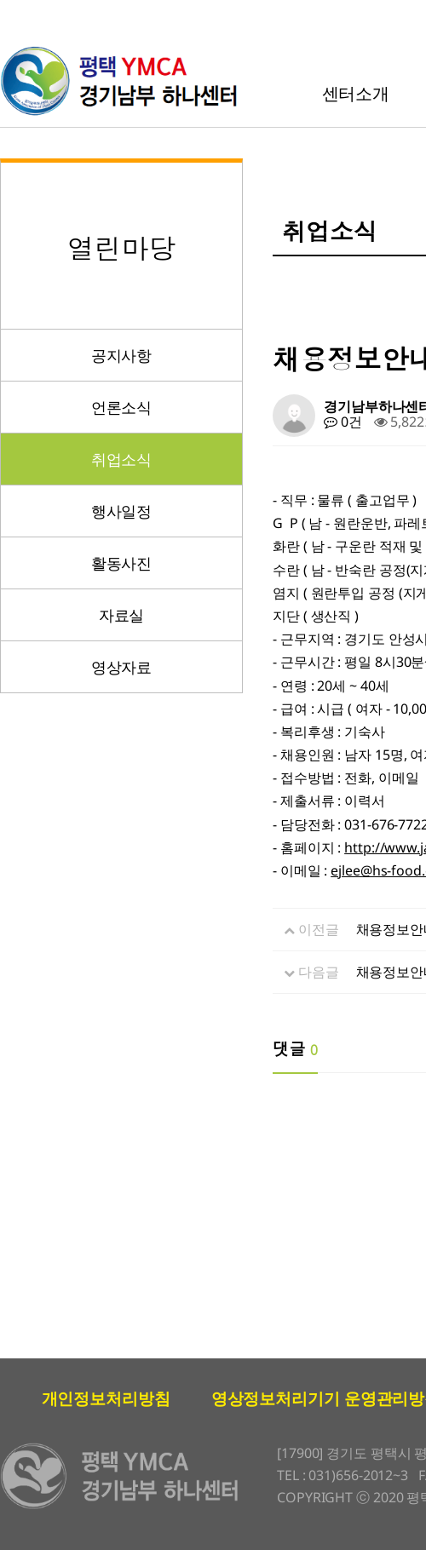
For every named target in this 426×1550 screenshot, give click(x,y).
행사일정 (122, 511)
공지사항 (122, 355)
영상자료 (122, 667)
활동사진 (122, 563)
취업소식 (122, 459)
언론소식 (122, 407)
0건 (343, 421)
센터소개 (356, 93)
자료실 (122, 615)
